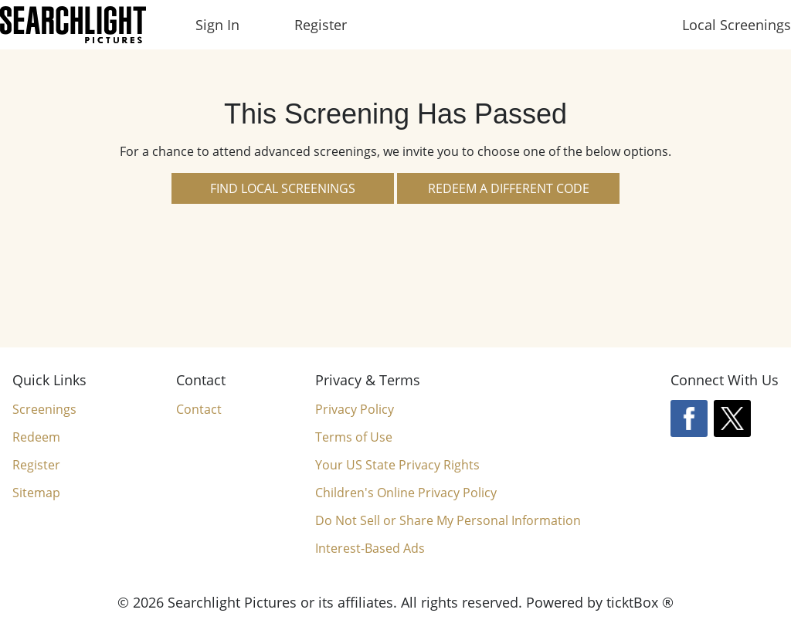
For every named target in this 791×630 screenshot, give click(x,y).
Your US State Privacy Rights (397, 464)
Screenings (44, 409)
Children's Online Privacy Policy (406, 492)
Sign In (217, 24)
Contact (199, 409)
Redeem (36, 436)
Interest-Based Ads (370, 548)
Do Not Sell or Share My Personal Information (448, 520)
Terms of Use (353, 436)
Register (320, 24)
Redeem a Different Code (508, 188)
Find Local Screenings (282, 188)
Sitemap (36, 492)
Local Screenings (736, 24)
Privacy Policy (354, 409)
